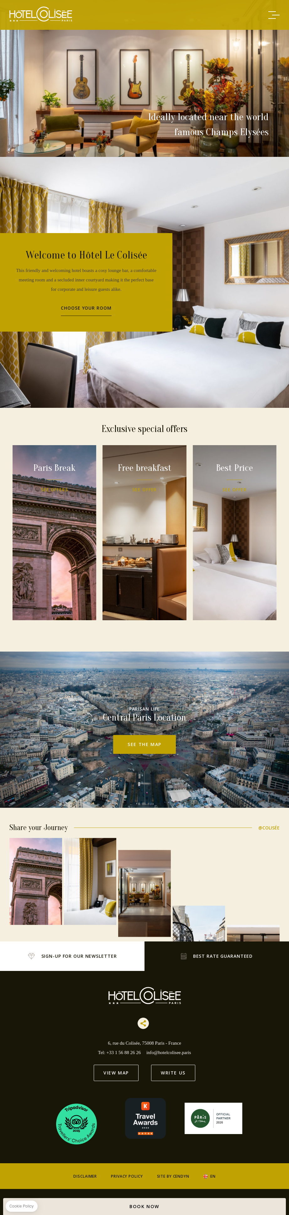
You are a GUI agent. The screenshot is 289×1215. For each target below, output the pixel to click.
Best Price (199, 532)
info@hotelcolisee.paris (168, 1052)
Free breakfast (180, 532)
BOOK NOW (144, 1206)
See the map (144, 744)
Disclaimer (85, 1176)
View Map (116, 1073)
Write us (173, 1073)
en (213, 1176)
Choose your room (86, 308)
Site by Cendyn (173, 1176)
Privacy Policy (127, 1176)
